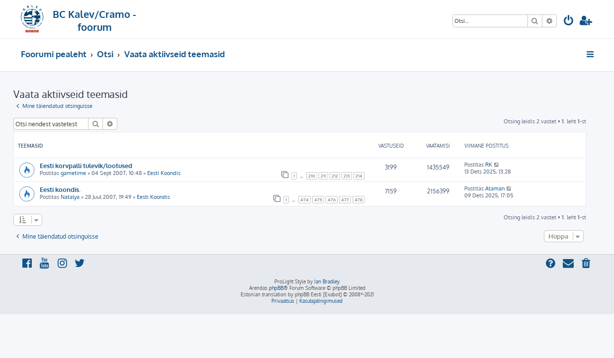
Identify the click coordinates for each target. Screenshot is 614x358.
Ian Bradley (327, 281)
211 (331, 176)
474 (312, 199)
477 (352, 199)
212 (342, 176)
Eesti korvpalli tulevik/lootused (93, 165)
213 (354, 176)
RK (496, 164)
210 (319, 176)
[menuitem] (569, 21)
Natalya (77, 196)
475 (326, 199)
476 (339, 199)
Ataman (502, 188)
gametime (80, 173)
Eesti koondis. (67, 189)
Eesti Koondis (171, 173)
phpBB (276, 288)
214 (366, 176)
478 (366, 199)
